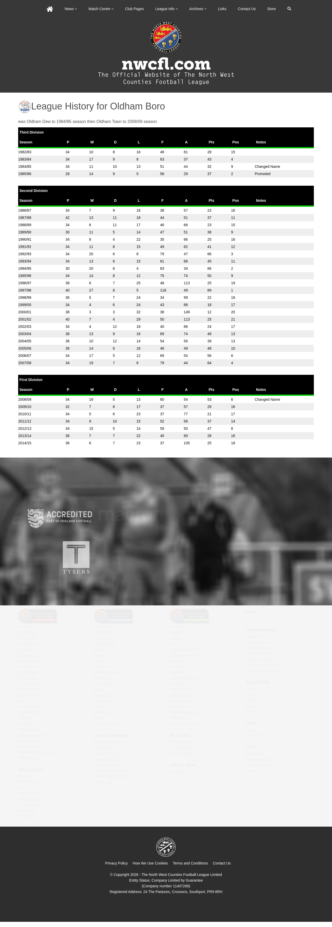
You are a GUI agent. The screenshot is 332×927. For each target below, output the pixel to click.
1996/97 (24, 283)
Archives (198, 9)
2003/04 (24, 334)
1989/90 (24, 232)
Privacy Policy (116, 863)
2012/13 (24, 428)
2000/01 (24, 312)
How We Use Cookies (150, 863)
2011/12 (24, 421)
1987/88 (24, 218)
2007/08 (24, 363)
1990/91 (24, 239)
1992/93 (24, 254)
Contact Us (247, 9)
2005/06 (24, 348)
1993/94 (24, 261)
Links (222, 9)
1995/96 (24, 276)
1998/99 (24, 297)
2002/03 (24, 326)
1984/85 (24, 166)
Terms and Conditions (190, 863)
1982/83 (24, 152)
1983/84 (24, 159)
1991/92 (24, 247)
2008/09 (24, 399)
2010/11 (24, 414)
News (71, 9)
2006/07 (24, 356)
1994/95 (24, 268)
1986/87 (24, 210)
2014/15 (24, 443)
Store (271, 9)
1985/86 (24, 174)
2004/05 (24, 341)
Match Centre (101, 9)
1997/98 (24, 290)
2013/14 (24, 436)
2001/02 (24, 319)
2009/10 (24, 407)
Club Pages (134, 9)
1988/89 (24, 225)
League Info (166, 9)
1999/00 (24, 305)
